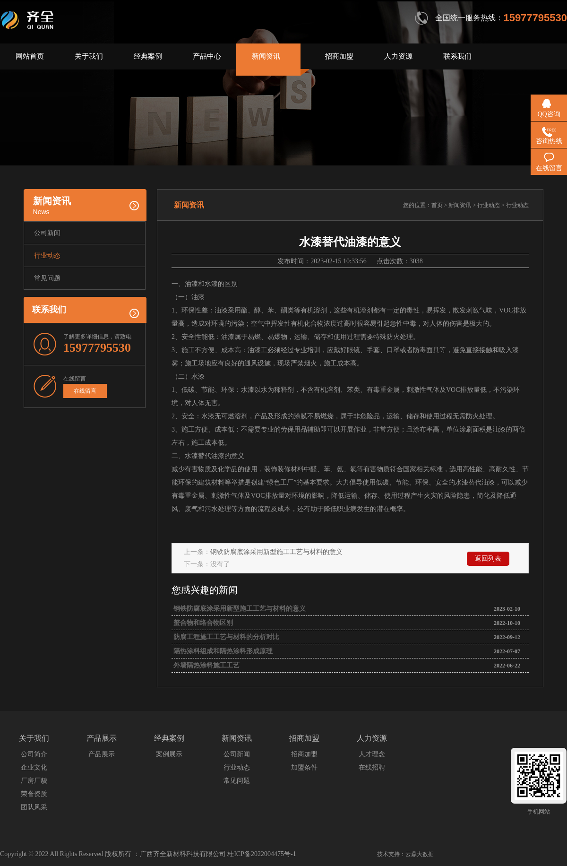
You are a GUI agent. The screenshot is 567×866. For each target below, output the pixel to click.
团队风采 (34, 807)
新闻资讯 (266, 56)
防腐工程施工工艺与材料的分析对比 (225, 637)
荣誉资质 (34, 793)
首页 (437, 205)
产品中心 (207, 56)
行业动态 (47, 255)
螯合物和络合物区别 (202, 622)
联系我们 (457, 56)
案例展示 (169, 754)
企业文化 (34, 767)
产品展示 (101, 754)
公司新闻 (47, 232)
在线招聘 (372, 767)
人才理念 (372, 754)
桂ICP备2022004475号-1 (261, 853)
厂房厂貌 (34, 780)
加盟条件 (304, 767)
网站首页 (30, 56)
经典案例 (148, 56)
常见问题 (47, 278)
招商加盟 (339, 56)
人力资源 (398, 56)
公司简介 (34, 754)
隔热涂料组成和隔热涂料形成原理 (222, 651)
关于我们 (89, 56)
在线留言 (85, 391)
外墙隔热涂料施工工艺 (206, 665)
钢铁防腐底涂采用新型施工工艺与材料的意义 (276, 551)
